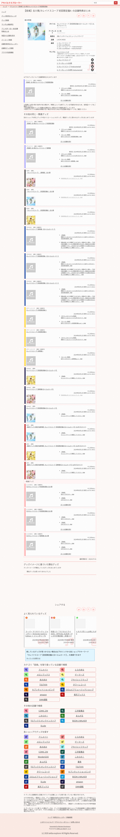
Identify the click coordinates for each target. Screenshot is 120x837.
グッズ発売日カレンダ (9, 16)
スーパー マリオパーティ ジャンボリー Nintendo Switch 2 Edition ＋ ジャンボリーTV (37, 633)
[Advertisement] (60, 589)
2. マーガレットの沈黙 (64, 63)
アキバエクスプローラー (11, 2)
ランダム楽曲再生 (8, 24)
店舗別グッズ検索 (8, 48)
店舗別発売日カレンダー (10, 44)
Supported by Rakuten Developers (60, 826)
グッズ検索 (5, 20)
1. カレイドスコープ (63, 60)
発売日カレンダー (59, 817)
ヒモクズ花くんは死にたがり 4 (87, 632)
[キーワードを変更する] (33, 658)
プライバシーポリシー (62, 822)
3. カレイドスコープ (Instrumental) (69, 66)
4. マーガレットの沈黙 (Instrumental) (69, 70)
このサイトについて (47, 822)
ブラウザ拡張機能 (8, 52)
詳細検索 (69, 817)
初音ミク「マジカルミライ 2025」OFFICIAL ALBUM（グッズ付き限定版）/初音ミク (62, 633)
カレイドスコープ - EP (63, 52)
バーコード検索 (7, 40)
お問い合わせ (75, 822)
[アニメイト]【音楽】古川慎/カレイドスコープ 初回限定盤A (29, 6)
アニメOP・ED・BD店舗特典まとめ (10, 29)
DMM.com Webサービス (64, 829)
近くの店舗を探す (66, 100)
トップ (5, 6)
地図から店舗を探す (8, 35)
